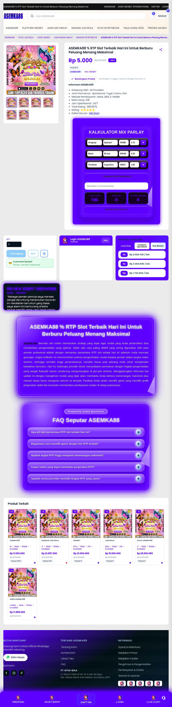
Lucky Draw (126, 246)
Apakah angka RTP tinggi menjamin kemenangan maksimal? (67, 455)
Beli (33, 253)
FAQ (63, 664)
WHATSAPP (52, 699)
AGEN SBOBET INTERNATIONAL (133, 6)
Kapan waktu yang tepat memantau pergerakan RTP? (63, 466)
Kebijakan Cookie (128, 658)
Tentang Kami (69, 647)
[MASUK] (162, 16)
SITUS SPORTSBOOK (108, 28)
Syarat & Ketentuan (129, 647)
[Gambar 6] (23, 114)
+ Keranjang (16, 253)
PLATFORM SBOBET (32, 28)
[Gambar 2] (23, 102)
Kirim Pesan (15, 657)
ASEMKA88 (109, 6)
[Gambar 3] (36, 102)
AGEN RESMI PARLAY (63, 37)
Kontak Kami (68, 652)
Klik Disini (94, 113)
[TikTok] (22, 673)
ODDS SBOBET (43, 37)
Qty (8, 239)
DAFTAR (156, 6)
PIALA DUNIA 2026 (134, 28)
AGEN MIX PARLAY (57, 28)
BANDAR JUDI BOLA (82, 28)
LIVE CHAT (154, 699)
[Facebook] (6, 673)
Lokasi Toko (67, 658)
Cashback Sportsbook (142, 246)
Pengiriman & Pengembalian (134, 664)
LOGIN (165, 6)
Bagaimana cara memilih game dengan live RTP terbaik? (65, 443)
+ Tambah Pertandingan (116, 176)
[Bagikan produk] (160, 49)
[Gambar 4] (48, 102)
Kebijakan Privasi (127, 652)
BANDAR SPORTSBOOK (86, 37)
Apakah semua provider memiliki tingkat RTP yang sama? (65, 478)
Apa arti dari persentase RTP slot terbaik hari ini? (60, 432)
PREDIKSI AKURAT (157, 28)
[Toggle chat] (164, 698)
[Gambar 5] (11, 114)
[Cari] (32, 16)
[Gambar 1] (11, 102)
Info (106, 240)
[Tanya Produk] (44, 253)
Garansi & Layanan (129, 675)
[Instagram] (14, 673)
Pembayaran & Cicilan (131, 670)
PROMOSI (18, 699)
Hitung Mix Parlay (116, 209)
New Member (158, 246)
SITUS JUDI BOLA (26, 37)
